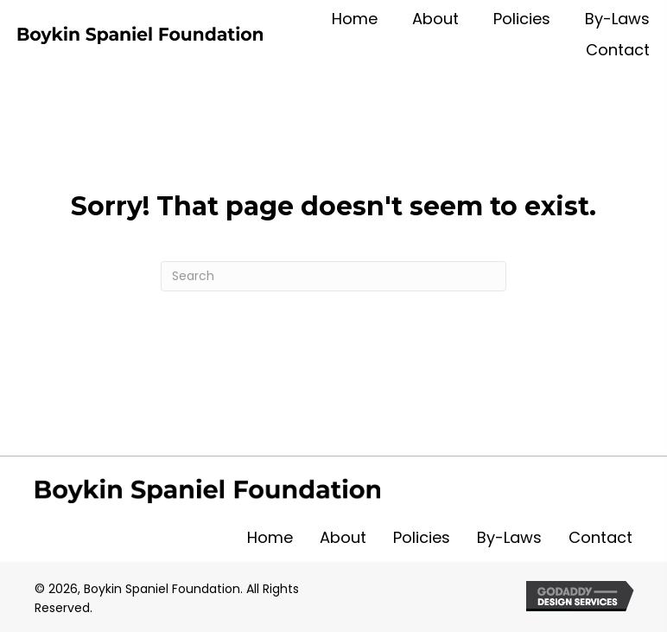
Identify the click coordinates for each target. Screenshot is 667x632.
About (343, 537)
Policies (421, 537)
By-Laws (509, 537)
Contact (600, 537)
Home (270, 537)
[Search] (333, 276)
